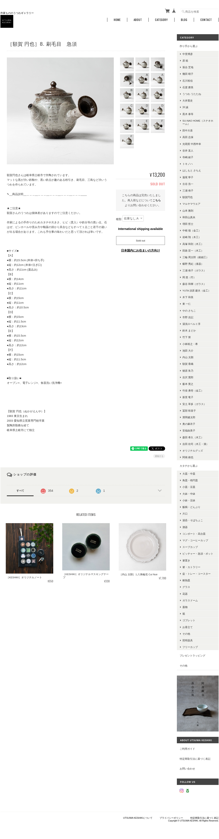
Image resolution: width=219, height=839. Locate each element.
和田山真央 (188, 217)
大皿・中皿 (188, 473)
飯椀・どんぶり (191, 507)
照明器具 (187, 640)
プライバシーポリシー (171, 818)
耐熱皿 (186, 580)
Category (161, 20)
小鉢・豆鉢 (188, 500)
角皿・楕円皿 (190, 480)
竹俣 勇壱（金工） (193, 390)
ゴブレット (188, 620)
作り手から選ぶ (189, 46)
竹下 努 (186, 337)
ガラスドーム (190, 600)
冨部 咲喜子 (189, 410)
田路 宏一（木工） (193, 250)
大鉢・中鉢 (188, 493)
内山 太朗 (187, 357)
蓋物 (185, 607)
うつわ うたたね (191, 94)
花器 (185, 593)
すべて (20, 490)
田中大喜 (187, 130)
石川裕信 (187, 80)
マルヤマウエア (191, 203)
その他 (186, 633)
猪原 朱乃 (187, 370)
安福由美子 (188, 430)
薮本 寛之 (187, 384)
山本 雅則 (187, 210)
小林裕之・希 (190, 344)
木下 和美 (187, 297)
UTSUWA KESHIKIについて (137, 818)
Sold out (140, 240)
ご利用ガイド (187, 748)
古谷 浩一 (187, 184)
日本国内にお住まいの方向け (140, 250)
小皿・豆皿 (188, 487)
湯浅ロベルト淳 (191, 323)
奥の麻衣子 (188, 423)
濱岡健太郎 (188, 417)
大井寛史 (187, 100)
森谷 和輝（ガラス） (194, 284)
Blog (184, 20)
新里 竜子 (187, 397)
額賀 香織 (187, 363)
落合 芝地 (187, 67)
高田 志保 (187, 137)
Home (117, 20)
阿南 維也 (187, 457)
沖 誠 (185, 107)
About (138, 20)
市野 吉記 (187, 317)
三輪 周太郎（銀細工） (195, 257)
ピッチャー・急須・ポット (197, 553)
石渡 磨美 (187, 87)
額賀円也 (187, 197)
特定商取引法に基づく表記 (195, 758)
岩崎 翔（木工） (191, 237)
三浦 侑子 (187, 190)
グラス (186, 587)
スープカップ (190, 547)
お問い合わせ (187, 768)
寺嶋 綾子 (187, 157)
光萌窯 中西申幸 (191, 144)
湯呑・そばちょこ (192, 520)
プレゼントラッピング (192, 655)
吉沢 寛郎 (187, 377)
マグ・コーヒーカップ (195, 540)
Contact (206, 20)
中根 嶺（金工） (191, 230)
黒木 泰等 (187, 114)
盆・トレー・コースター (196, 573)
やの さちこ (189, 310)
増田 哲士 (187, 223)
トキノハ (187, 163)
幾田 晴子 (187, 73)
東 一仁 (186, 303)
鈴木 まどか (189, 330)
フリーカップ (190, 647)
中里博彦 (187, 54)
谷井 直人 (187, 150)
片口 (185, 513)
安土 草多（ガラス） (194, 404)
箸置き (186, 560)
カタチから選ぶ (189, 465)
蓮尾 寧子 (187, 177)
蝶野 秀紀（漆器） (193, 263)
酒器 (185, 527)
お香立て (187, 627)
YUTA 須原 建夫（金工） (196, 290)
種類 (118, 219)
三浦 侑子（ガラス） (194, 270)
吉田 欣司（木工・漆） (195, 444)
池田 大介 (187, 350)
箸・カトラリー (191, 567)
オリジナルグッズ (192, 450)
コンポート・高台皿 (194, 533)
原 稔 (185, 60)
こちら (156, 200)
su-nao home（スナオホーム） (197, 122)
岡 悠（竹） (189, 277)
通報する (159, 456)
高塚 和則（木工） (193, 244)
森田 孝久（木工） (193, 437)
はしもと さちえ (191, 170)
